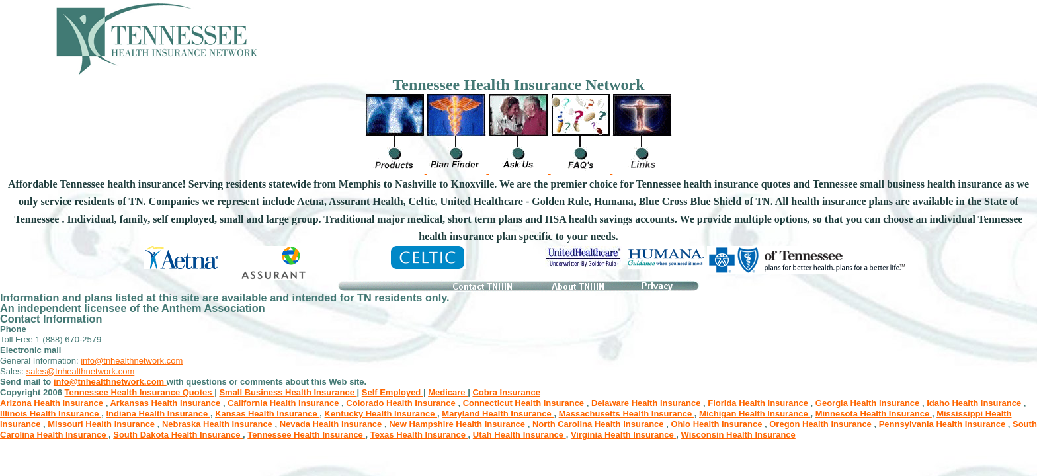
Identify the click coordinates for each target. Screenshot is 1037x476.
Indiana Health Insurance (158, 413)
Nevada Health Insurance (332, 424)
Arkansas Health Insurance (166, 403)
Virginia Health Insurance (623, 435)
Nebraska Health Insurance (218, 424)
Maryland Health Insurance (498, 413)
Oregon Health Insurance (821, 424)
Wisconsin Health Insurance (738, 435)
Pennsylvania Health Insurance (943, 424)
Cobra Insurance (506, 392)
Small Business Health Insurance (287, 392)
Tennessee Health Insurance (306, 435)
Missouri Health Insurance (102, 424)
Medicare (448, 392)
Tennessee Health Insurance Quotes (140, 392)
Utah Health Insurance (519, 435)
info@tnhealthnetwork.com (132, 361)
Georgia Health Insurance (868, 403)
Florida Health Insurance (759, 403)
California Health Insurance (284, 403)
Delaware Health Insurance (647, 403)
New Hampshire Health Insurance (458, 424)
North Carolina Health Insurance (599, 424)
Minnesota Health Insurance (873, 413)
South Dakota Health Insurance (178, 435)
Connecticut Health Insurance (525, 403)
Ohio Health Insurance (718, 424)
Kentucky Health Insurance (381, 413)
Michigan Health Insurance (754, 413)
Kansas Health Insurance (267, 413)
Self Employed (392, 392)
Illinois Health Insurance (50, 413)
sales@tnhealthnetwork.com (80, 371)
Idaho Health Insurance (975, 403)
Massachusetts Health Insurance (626, 413)
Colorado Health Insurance (402, 403)
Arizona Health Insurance (53, 403)
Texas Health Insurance (419, 435)
